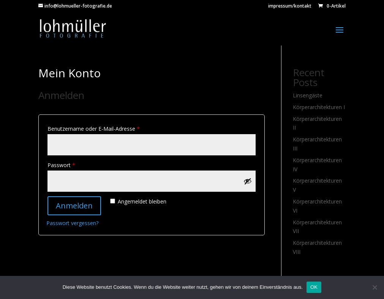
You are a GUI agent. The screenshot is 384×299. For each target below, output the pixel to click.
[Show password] (247, 181)
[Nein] (374, 287)
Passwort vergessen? (72, 223)
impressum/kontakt (289, 6)
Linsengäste (307, 95)
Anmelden (74, 205)
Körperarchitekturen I (319, 107)
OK (314, 287)
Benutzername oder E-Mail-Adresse (107, 128)
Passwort (75, 164)
